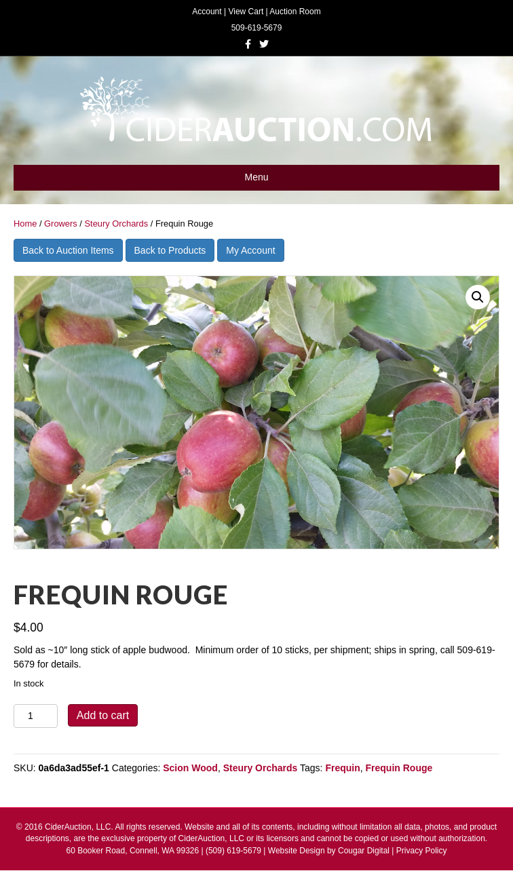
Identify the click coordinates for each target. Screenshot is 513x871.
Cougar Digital (364, 850)
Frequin (342, 767)
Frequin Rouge (399, 767)
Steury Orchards (116, 223)
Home (25, 223)
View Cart (245, 11)
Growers (60, 223)
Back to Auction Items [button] (68, 250)
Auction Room (294, 11)
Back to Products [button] (170, 250)
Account (206, 11)
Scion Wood (190, 767)
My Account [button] (250, 250)
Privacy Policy (421, 850)
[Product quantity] (36, 716)
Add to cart (103, 715)
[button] (478, 297)
